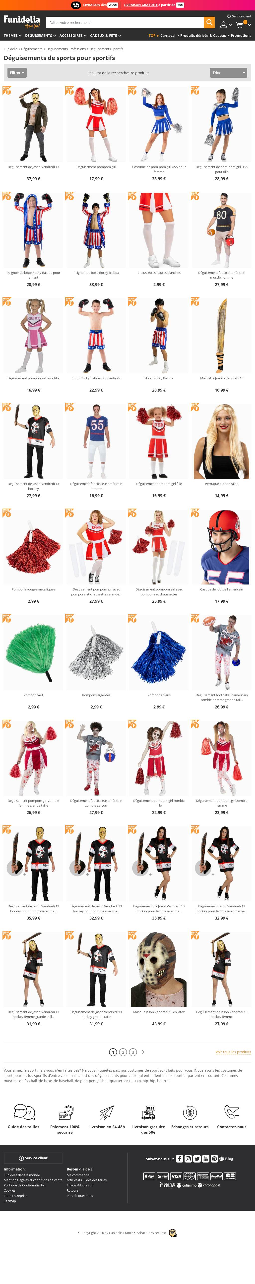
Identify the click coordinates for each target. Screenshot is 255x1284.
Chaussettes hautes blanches (159, 272)
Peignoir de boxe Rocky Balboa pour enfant (33, 275)
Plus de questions (80, 1195)
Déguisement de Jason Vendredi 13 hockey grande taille (96, 1014)
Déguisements (38, 35)
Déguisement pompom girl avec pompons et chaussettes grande (96, 591)
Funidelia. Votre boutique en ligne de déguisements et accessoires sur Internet (22, 22)
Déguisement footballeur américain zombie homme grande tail (222, 697)
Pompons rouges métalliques (33, 589)
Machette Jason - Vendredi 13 (221, 378)
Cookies (9, 1190)
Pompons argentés (96, 695)
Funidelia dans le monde (22, 1175)
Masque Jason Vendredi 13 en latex (159, 1012)
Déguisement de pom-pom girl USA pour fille (222, 169)
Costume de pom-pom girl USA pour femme (159, 169)
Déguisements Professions (66, 49)
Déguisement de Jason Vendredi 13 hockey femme (221, 1014)
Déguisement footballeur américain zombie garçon (96, 803)
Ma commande (78, 1175)
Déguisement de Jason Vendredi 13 (33, 167)
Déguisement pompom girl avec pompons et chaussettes (159, 591)
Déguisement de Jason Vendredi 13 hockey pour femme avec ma (159, 908)
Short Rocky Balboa (158, 378)
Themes (11, 35)
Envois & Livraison (80, 1185)
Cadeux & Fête (103, 35)
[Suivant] (143, 1052)
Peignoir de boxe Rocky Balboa (96, 272)
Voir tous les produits (233, 1052)
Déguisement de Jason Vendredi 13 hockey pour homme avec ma (33, 908)
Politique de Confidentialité (24, 1185)
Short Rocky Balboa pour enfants (96, 378)
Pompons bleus (159, 695)
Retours (72, 1190)
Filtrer (15, 72)
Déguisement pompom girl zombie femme (221, 803)
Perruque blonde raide (221, 483)
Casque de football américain (221, 589)
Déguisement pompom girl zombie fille (159, 803)
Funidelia (10, 49)
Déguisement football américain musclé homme (221, 275)
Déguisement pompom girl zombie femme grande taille (33, 803)
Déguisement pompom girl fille (159, 483)
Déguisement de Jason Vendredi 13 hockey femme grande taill (33, 1014)
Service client (33, 1158)
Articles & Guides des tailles (87, 1180)
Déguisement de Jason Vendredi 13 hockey (33, 486)
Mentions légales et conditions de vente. (33, 1180)
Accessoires (71, 35)
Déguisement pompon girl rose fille (33, 378)
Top (152, 35)
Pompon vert (33, 695)
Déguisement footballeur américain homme (96, 486)
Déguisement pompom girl (96, 167)
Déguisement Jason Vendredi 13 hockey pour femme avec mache (221, 908)
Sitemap (10, 1201)
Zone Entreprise (15, 1195)
